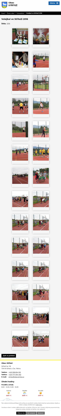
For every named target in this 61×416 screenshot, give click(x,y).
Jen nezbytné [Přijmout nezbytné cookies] (31, 413)
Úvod (3, 13)
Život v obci (10, 13)
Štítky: (3, 23)
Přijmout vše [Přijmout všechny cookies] (21, 413)
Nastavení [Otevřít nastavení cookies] (41, 413)
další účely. (39, 405)
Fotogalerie (20, 13)
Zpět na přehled (9, 356)
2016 (8, 23)
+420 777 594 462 (15, 375)
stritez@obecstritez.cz (16, 377)
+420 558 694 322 (15, 372)
